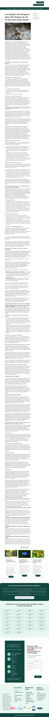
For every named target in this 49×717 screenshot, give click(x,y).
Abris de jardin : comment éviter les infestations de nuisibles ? (11, 561)
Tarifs (32, 8)
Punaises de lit (14, 8)
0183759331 (41, 2)
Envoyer (38, 676)
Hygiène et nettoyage (26, 8)
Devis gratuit (9, 8)
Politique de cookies (29, 699)
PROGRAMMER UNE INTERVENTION (24, 597)
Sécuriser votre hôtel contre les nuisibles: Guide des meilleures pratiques (37, 561)
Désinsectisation (36, 16)
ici (19, 489)
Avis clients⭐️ (40, 8)
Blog (36, 8)
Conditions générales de (30, 701)
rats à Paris (18, 141)
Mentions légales (29, 692)
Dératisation (20, 8)
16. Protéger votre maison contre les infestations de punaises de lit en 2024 (24, 561)
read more (11, 576)
